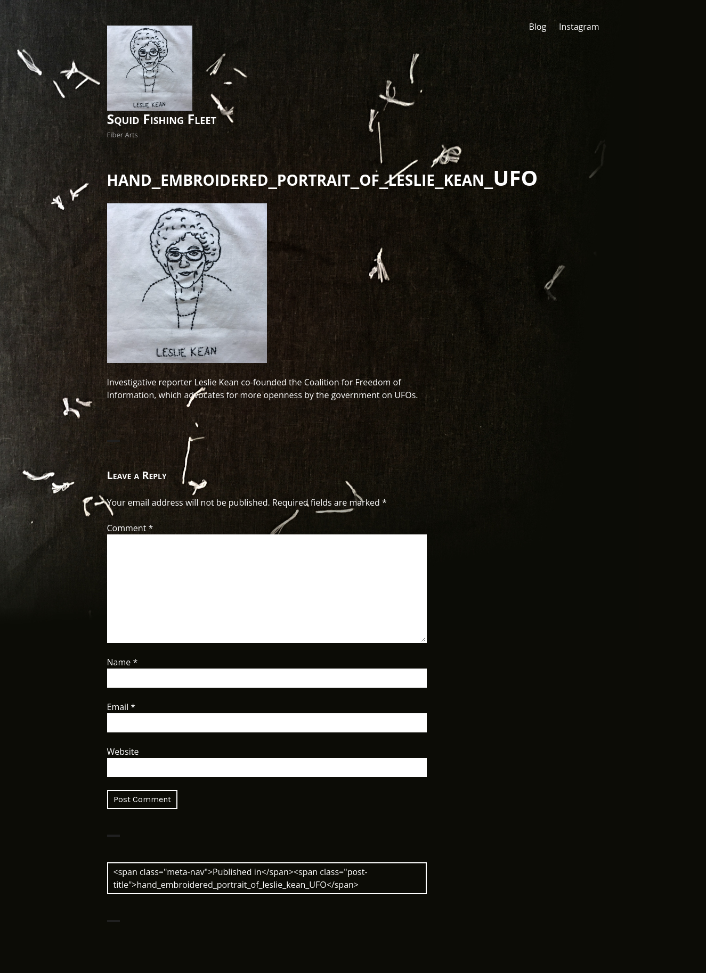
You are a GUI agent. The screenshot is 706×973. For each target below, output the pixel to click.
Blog (537, 26)
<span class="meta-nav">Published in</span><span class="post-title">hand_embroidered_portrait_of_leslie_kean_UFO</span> (240, 878)
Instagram (579, 26)
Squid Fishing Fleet (161, 119)
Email (121, 707)
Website (123, 751)
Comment (130, 528)
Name (122, 662)
